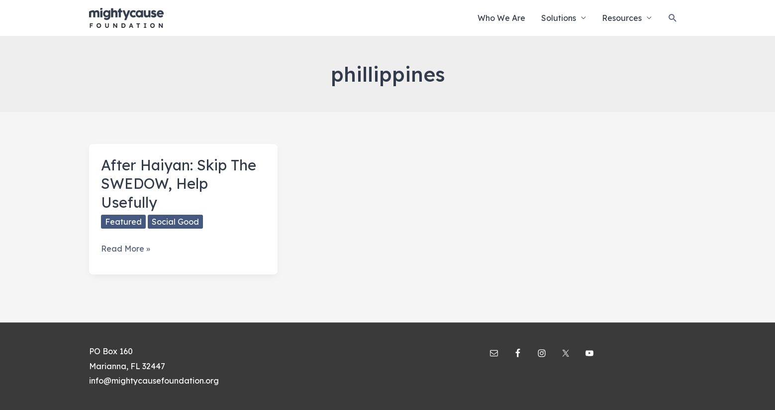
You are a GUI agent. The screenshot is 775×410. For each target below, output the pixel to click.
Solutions (558, 18)
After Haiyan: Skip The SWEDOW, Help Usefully (178, 183)
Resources (622, 18)
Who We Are (501, 18)
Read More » (125, 249)
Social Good (175, 222)
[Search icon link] (673, 18)
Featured (123, 222)
